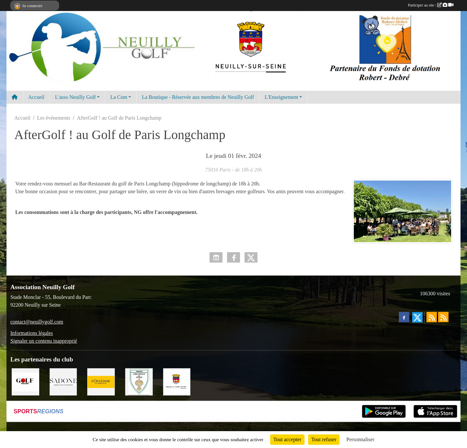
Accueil (36, 97)
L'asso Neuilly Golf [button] (75, 97)
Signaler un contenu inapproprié (43, 341)
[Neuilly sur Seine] (177, 381)
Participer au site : (430, 5)
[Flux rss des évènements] (443, 317)
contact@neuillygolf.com (36, 321)
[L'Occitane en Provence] (101, 381)
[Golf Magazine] (25, 381)
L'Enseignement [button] (281, 97)
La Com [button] (118, 97)
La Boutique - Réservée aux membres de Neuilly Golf (198, 97)
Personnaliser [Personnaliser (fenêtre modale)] (360, 439)
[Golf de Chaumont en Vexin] (139, 381)
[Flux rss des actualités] (431, 317)
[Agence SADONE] (63, 381)
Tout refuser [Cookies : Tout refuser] (324, 439)
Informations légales (31, 333)
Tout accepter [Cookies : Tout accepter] (287, 439)
